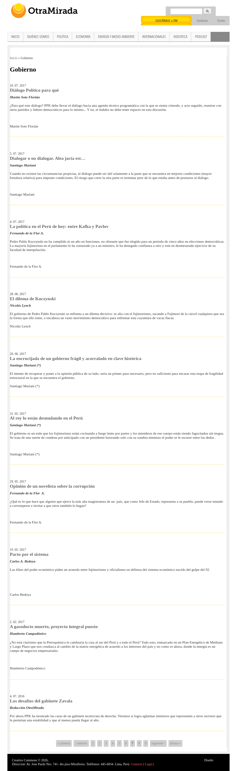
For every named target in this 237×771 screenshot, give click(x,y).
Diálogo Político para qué (34, 90)
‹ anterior (81, 743)
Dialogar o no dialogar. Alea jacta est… (47, 158)
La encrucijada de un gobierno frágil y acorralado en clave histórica (75, 358)
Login (149, 764)
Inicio (14, 58)
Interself (219, 760)
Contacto (137, 764)
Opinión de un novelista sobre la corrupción (52, 486)
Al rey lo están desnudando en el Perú (46, 418)
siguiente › (158, 743)
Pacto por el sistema (29, 554)
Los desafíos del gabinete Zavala (41, 700)
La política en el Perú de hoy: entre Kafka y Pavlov (59, 226)
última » (175, 743)
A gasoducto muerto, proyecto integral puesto (54, 626)
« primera (64, 743)
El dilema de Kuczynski (33, 298)
